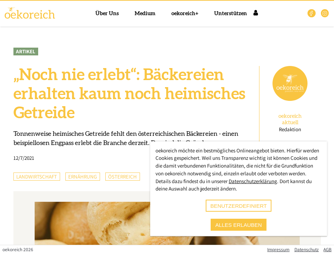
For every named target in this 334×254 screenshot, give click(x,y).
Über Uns (107, 13)
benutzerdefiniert (238, 206)
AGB (327, 249)
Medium (145, 13)
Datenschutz (306, 249)
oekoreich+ (184, 13)
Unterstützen (230, 13)
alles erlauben (238, 225)
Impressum (278, 249)
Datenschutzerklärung (253, 181)
